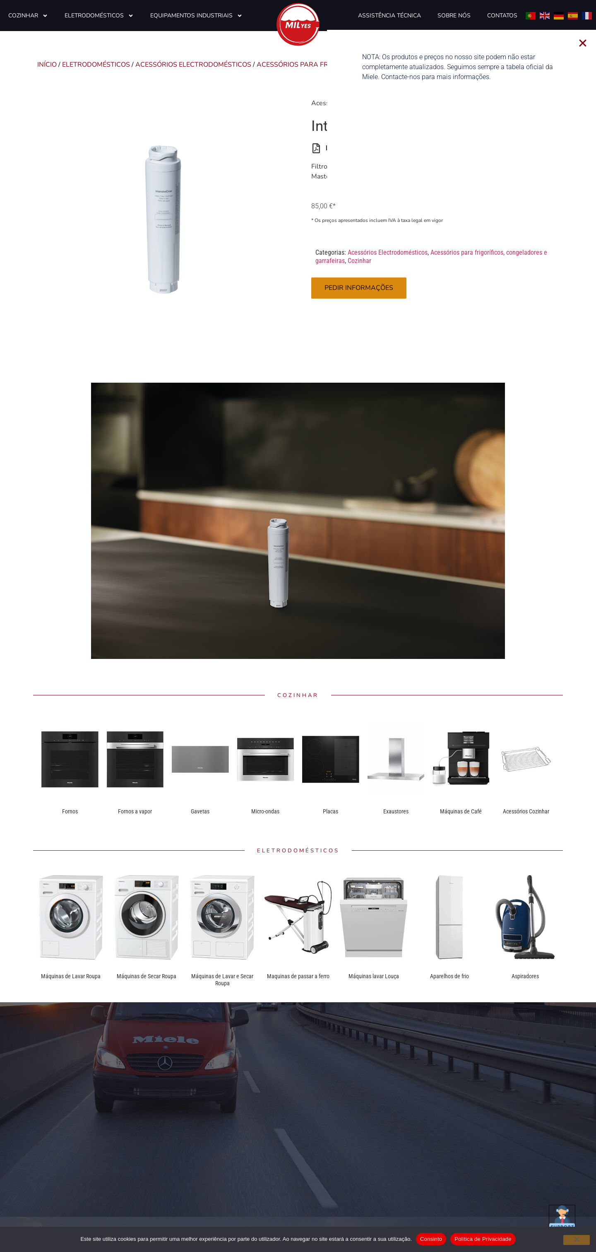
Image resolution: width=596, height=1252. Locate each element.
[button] (590, 43)
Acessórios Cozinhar (526, 811)
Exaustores (396, 811)
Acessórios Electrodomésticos (193, 64)
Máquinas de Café (461, 811)
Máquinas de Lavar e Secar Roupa (222, 980)
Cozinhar (28, 16)
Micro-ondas (265, 811)
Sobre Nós (454, 15)
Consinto (431, 1239)
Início (47, 64)
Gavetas (200, 811)
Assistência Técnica (389, 15)
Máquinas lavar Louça (373, 976)
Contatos (502, 15)
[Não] (576, 1240)
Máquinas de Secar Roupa (146, 976)
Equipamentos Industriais (196, 16)
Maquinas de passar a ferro (298, 976)
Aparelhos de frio (449, 976)
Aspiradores (525, 976)
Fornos (70, 811)
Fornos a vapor (135, 811)
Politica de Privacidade (482, 1239)
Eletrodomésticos (99, 16)
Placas (330, 811)
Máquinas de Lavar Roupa (71, 976)
